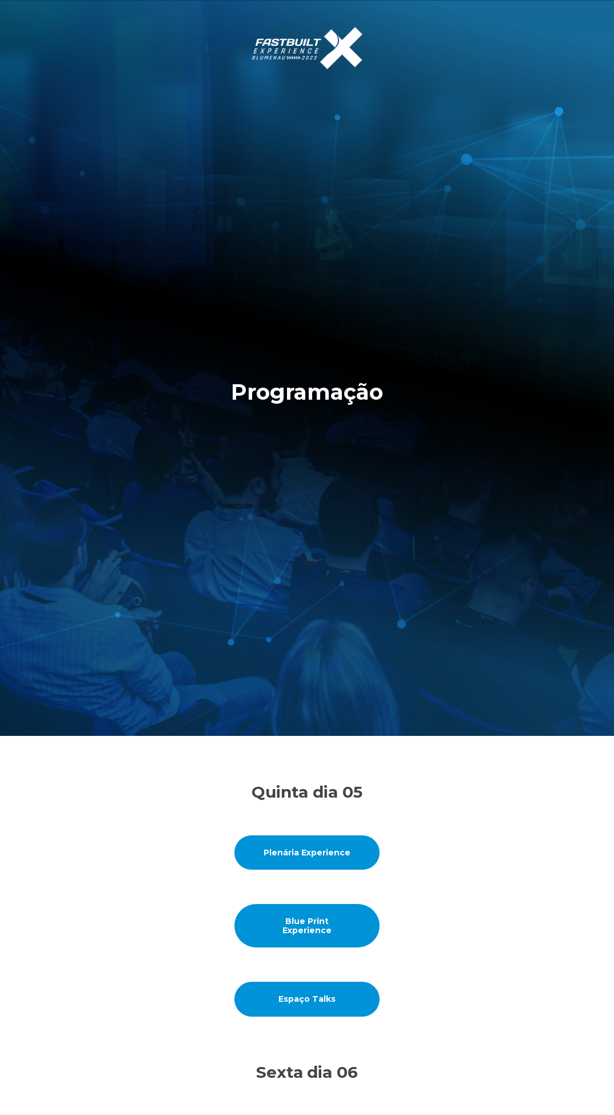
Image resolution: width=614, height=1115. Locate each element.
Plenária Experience (307, 852)
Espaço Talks (307, 999)
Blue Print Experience (307, 925)
